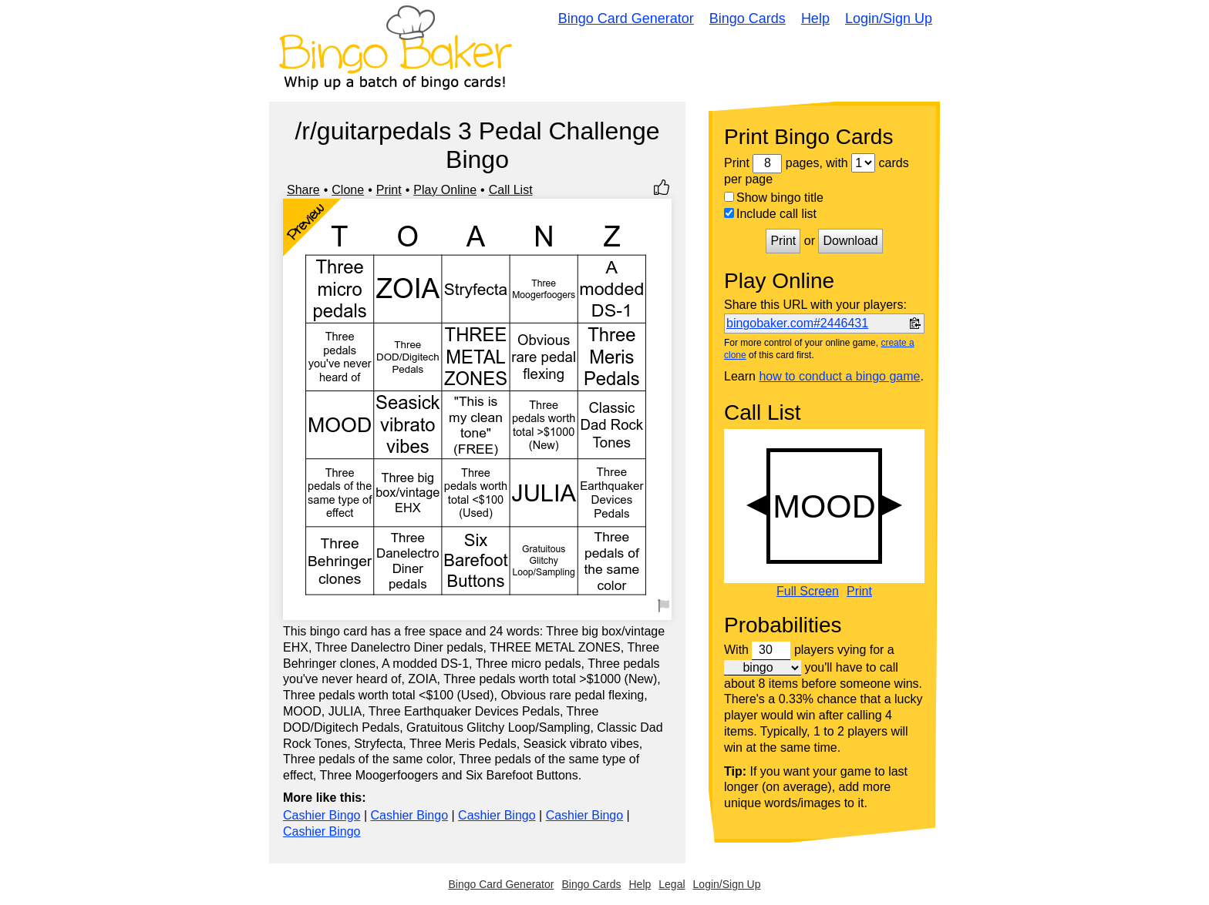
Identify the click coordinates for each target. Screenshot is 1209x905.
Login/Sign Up (888, 18)
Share (303, 189)
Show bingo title (773, 197)
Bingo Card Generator (626, 18)
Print (389, 189)
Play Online (445, 189)
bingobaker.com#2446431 (797, 323)
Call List (511, 189)
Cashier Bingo (322, 815)
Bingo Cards (747, 18)
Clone (348, 189)
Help (815, 18)
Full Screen (807, 591)
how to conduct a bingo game (839, 376)
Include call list (770, 213)
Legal (671, 884)
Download (850, 240)
